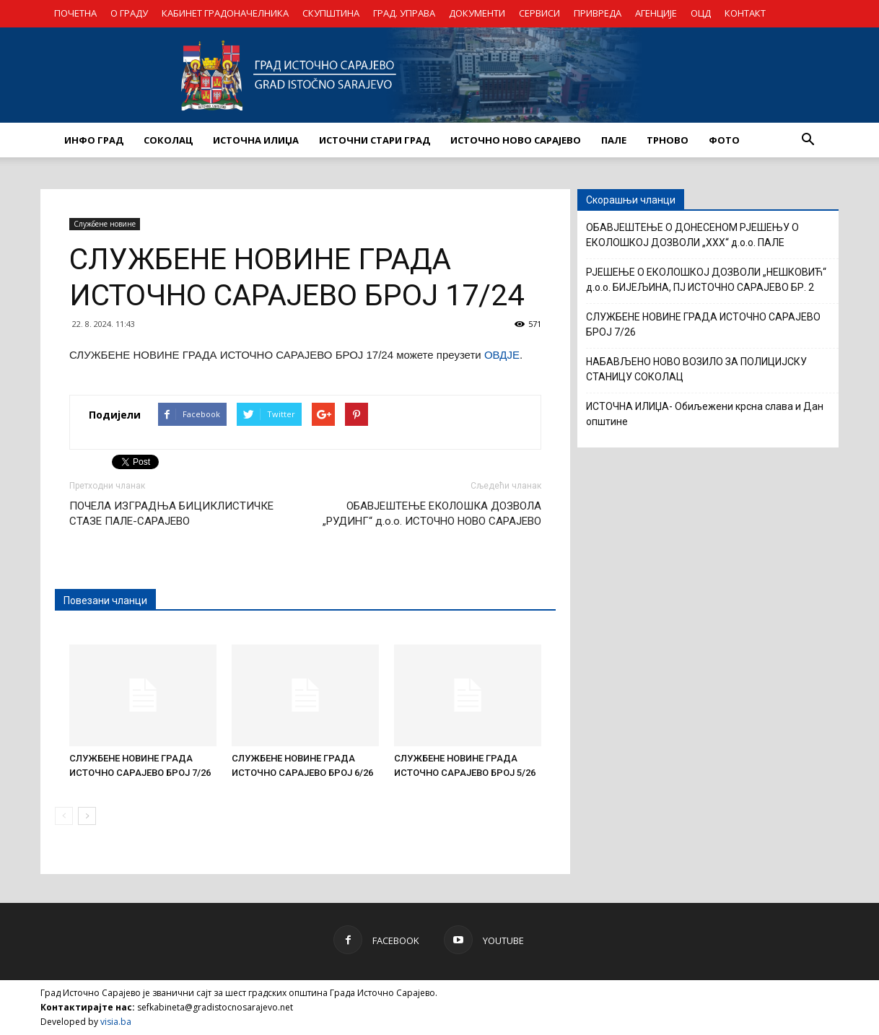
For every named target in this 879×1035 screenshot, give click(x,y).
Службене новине (105, 224)
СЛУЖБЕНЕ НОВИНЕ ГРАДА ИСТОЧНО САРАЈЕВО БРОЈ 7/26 (703, 324)
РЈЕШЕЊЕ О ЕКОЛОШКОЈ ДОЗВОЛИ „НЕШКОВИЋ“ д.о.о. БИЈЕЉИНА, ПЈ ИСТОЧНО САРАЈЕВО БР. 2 (706, 279)
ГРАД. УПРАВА (404, 12)
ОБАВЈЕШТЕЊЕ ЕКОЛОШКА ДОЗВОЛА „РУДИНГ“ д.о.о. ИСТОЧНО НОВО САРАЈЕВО (432, 513)
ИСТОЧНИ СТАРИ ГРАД (374, 140)
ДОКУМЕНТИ (477, 12)
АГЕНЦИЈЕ (656, 12)
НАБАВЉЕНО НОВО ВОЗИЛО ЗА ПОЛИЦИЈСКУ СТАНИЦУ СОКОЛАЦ (696, 369)
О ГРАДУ (129, 12)
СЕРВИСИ (539, 12)
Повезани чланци (105, 600)
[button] (807, 140)
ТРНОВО (667, 140)
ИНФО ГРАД (93, 140)
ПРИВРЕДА (597, 12)
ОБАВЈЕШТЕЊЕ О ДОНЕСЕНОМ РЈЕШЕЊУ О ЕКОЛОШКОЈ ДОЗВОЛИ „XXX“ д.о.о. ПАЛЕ (692, 235)
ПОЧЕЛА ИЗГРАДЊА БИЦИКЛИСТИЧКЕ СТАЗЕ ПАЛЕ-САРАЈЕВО (171, 513)
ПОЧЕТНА (75, 12)
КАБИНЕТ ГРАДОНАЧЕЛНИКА (225, 12)
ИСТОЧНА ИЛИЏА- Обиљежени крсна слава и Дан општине (704, 414)
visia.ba (115, 1022)
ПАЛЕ (613, 140)
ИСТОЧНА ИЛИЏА (256, 140)
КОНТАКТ (745, 12)
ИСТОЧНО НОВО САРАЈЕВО (515, 140)
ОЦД (701, 12)
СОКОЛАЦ (168, 140)
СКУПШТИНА (330, 12)
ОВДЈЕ (502, 355)
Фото (724, 140)
